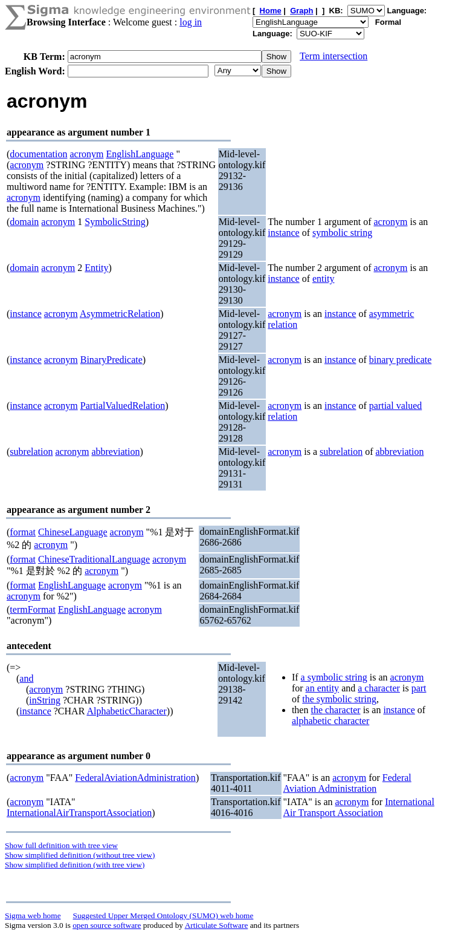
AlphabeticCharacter (126, 711)
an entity (323, 688)
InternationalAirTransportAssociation (79, 813)
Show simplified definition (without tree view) (80, 855)
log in (190, 22)
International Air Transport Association (358, 807)
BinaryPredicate (111, 359)
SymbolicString (115, 222)
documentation (38, 154)
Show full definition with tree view (61, 845)
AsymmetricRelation (120, 313)
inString (44, 700)
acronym (86, 154)
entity (323, 278)
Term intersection (333, 56)
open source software (106, 925)
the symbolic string (339, 699)
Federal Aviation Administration (347, 783)
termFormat (33, 609)
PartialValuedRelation (122, 405)
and (26, 678)
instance (283, 232)
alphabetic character (330, 721)
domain (24, 222)
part (419, 688)
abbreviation (115, 451)
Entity (96, 268)
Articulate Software (216, 925)
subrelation (31, 451)
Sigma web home (33, 915)
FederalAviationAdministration (135, 777)
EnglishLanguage (139, 154)
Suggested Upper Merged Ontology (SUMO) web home (163, 915)
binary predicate (400, 359)
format (23, 532)
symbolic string (342, 232)
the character (335, 710)
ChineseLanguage (73, 532)
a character (379, 688)
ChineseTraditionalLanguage (94, 559)
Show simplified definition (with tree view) (74, 864)
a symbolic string (334, 677)
